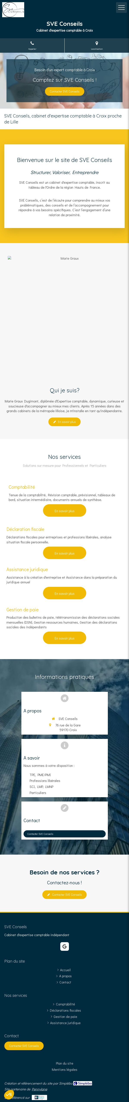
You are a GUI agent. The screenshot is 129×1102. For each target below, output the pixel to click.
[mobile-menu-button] (121, 7)
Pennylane (39, 1089)
